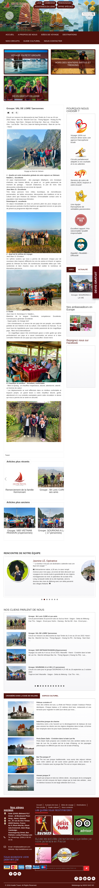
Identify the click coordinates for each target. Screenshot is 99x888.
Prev (6, 479)
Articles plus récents (18, 461)
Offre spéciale (65, 7)
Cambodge (49, 3)
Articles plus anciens (18, 502)
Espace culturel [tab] (50, 696)
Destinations (70, 34)
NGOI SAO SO (88, 885)
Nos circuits (13, 41)
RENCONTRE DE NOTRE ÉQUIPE (22, 553)
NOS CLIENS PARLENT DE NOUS (24, 609)
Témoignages (65, 3)
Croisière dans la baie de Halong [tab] (22, 696)
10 (58, 686)
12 (63, 686)
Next (62, 479)
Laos (39, 3)
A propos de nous (27, 34)
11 (61, 686)
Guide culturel (31, 41)
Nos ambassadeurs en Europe (79, 308)
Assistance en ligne (45, 7)
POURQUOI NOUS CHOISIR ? (78, 109)
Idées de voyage (50, 34)
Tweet (7, 455)
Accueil (10, 34)
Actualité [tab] (83, 269)
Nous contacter (53, 41)
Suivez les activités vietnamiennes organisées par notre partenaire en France (63, 840)
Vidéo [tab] (71, 269)
